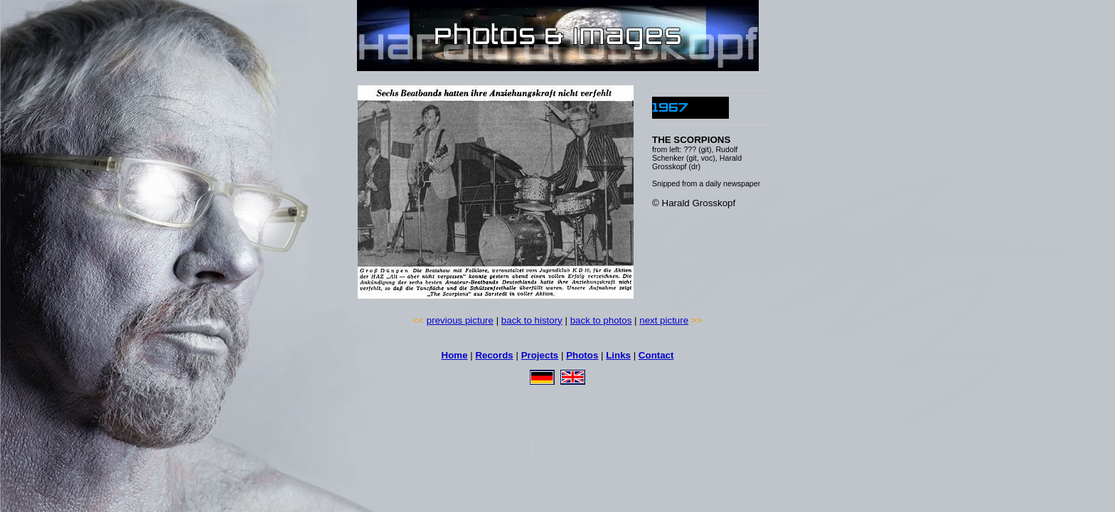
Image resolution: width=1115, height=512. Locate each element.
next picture (663, 320)
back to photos (601, 320)
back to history (531, 320)
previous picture (460, 320)
